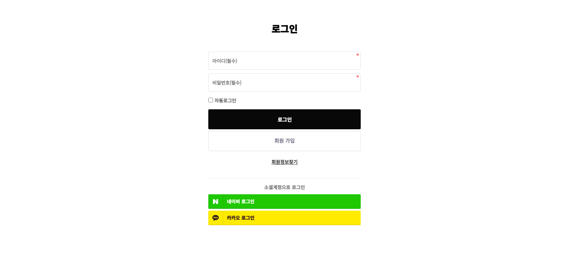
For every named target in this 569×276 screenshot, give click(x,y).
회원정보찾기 (284, 161)
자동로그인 (225, 100)
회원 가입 (284, 140)
